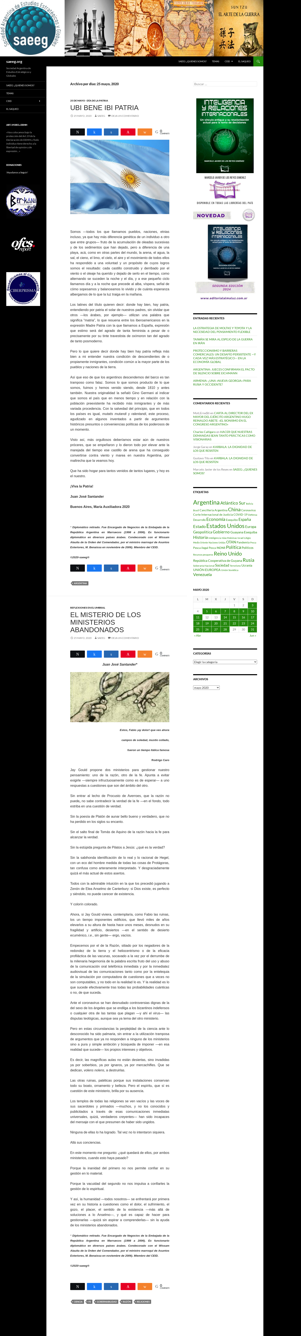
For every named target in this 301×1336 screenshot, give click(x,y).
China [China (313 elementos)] (234, 509)
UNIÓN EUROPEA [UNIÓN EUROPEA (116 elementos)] (207, 570)
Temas (215, 61)
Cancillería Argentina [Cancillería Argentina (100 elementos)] (213, 510)
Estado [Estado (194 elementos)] (199, 526)
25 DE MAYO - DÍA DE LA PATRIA (89, 100)
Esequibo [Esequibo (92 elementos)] (232, 519)
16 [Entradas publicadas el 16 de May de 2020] (243, 617)
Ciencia (78, 1301)
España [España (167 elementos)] (245, 519)
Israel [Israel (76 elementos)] (240, 537)
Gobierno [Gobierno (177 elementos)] (221, 531)
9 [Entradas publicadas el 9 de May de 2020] (243, 611)
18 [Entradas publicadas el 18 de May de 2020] (197, 623)
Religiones (143, 1301)
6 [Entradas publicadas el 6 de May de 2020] (216, 611)
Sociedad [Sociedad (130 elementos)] (222, 565)
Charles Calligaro (204, 432)
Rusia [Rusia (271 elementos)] (248, 560)
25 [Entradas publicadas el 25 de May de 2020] (197, 629)
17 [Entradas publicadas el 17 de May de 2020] (252, 617)
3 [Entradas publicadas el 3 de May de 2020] (252, 605)
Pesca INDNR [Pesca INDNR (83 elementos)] (217, 547)
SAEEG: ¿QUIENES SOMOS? (193, 61)
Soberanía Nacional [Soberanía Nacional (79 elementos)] (203, 565)
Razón (127, 1301)
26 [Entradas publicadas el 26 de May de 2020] (207, 629)
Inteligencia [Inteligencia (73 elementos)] (214, 537)
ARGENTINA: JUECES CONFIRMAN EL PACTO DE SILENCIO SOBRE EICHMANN (224, 371)
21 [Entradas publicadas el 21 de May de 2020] (225, 623)
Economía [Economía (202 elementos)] (215, 519)
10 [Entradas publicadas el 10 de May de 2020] (252, 611)
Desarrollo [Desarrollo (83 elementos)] (199, 519)
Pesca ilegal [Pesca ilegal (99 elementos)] (200, 547)
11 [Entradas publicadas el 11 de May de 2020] (197, 617)
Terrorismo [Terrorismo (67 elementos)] (235, 565)
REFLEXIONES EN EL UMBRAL (87, 607)
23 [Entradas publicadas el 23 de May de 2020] (243, 623)
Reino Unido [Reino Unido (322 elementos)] (228, 554)
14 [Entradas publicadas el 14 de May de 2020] (225, 617)
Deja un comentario (125, 115)
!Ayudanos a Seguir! (17, 172)
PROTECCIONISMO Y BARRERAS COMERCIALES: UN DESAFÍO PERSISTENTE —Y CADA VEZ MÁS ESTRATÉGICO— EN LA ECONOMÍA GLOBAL (224, 356)
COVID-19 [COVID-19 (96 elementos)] (240, 514)
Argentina (80, 583)
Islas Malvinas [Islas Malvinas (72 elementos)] (229, 538)
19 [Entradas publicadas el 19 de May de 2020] (207, 623)
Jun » (253, 635)
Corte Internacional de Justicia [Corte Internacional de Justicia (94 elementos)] (213, 514)
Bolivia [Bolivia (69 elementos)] (249, 503)
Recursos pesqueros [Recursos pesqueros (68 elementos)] (203, 554)
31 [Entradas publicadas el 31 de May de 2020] (252, 629)
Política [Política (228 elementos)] (233, 547)
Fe (89, 1301)
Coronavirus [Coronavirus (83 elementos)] (248, 510)
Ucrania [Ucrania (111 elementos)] (246, 565)
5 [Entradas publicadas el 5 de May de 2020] (207, 611)
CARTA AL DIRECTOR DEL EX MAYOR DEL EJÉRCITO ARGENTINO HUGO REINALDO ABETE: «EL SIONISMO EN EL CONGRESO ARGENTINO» (223, 418)
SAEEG (101, 115)
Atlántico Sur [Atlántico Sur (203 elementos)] (232, 502)
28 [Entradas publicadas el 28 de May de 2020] (225, 629)
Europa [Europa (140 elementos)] (250, 526)
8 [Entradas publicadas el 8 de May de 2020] (234, 611)
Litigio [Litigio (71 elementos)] (247, 538)
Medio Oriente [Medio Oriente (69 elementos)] (200, 542)
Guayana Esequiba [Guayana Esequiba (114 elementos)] (243, 532)
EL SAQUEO (244, 61)
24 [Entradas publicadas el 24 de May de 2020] (252, 623)
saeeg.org (14, 61)
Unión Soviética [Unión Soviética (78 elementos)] (229, 570)
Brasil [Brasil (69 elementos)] (196, 510)
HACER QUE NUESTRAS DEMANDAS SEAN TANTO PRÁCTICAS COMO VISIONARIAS (224, 435)
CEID (227, 61)
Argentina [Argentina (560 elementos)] (206, 502)
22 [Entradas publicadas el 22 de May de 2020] (234, 623)
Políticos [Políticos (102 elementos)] (248, 547)
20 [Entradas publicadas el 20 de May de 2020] (216, 623)
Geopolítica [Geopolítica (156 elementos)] (202, 532)
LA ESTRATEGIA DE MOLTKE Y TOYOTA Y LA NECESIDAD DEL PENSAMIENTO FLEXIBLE (222, 330)
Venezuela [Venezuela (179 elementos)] (202, 574)
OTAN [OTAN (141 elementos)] (231, 542)
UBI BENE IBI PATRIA (104, 108)
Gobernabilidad (107, 1301)
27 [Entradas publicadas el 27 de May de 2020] (216, 629)
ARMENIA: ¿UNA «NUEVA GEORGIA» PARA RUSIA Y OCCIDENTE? (222, 382)
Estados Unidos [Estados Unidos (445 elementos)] (225, 525)
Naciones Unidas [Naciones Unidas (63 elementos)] (217, 542)
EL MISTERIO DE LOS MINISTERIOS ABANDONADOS (105, 622)
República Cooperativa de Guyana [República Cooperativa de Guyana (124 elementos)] (217, 560)
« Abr (197, 635)
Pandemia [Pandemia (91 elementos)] (243, 542)
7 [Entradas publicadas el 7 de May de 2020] (225, 611)
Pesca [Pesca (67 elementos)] (253, 542)
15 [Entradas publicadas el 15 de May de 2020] (234, 617)
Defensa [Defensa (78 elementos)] (252, 514)
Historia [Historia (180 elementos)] (200, 537)
